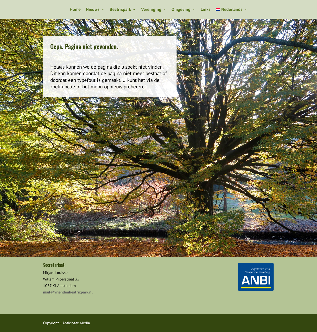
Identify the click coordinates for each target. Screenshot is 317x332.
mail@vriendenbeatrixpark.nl (68, 292)
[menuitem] (231, 10)
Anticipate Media (76, 322)
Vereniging (151, 10)
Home (75, 10)
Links (205, 10)
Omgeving (180, 10)
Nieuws (93, 10)
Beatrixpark (120, 10)
